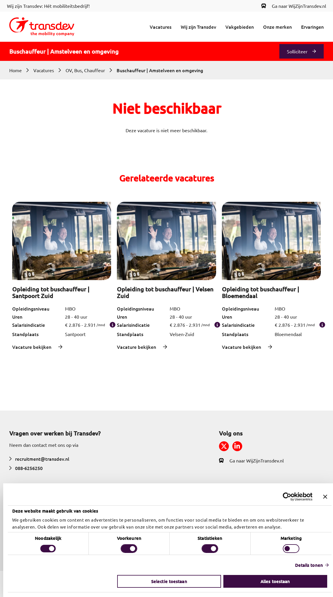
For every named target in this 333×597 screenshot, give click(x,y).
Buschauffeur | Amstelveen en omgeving (160, 70)
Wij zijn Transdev (198, 26)
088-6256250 (26, 468)
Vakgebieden (239, 26)
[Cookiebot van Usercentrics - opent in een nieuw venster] (283, 496)
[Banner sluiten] (322, 497)
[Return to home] (41, 26)
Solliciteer (297, 51)
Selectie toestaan (166, 581)
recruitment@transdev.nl (39, 459)
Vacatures (160, 26)
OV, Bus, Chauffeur (85, 70)
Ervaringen (312, 26)
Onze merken (277, 26)
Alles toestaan (272, 581)
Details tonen (306, 565)
